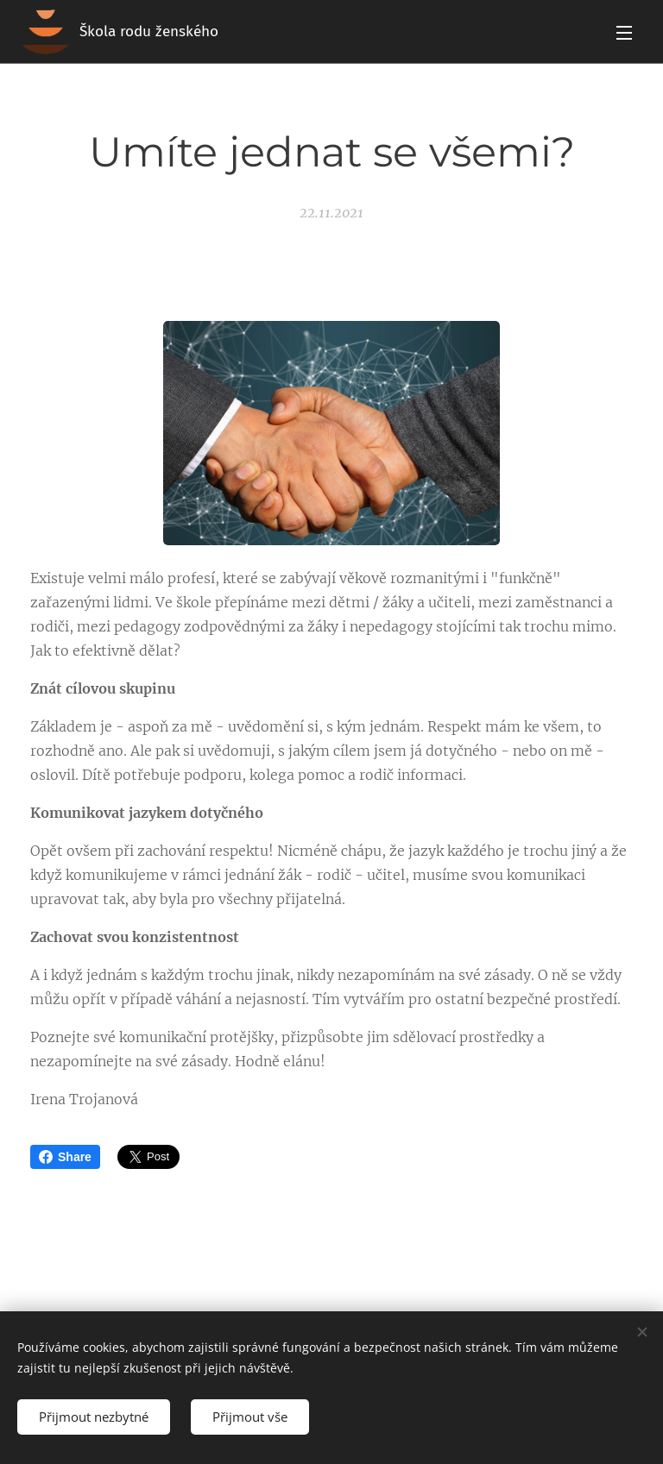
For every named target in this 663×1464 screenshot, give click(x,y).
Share (65, 1157)
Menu (624, 33)
